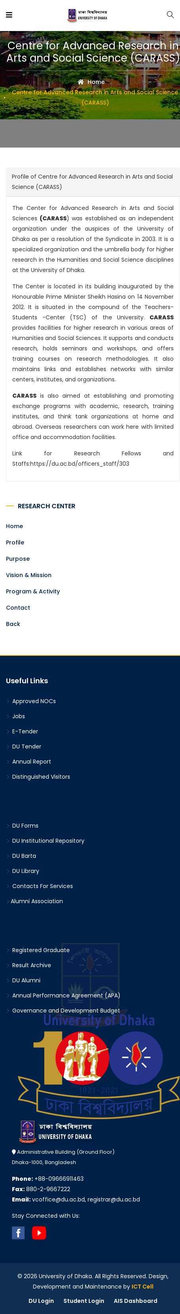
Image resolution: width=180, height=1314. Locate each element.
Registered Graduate (38, 950)
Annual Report (28, 762)
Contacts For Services (39, 886)
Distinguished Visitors (38, 777)
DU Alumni (23, 980)
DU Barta (21, 856)
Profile (15, 542)
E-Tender (22, 731)
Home (91, 82)
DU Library (22, 871)
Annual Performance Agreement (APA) (63, 995)
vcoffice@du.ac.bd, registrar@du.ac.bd (76, 1199)
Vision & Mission (29, 575)
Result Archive (28, 965)
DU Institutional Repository (45, 841)
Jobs (15, 716)
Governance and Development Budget (63, 1011)
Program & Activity (33, 591)
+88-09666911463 (48, 1179)
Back (13, 624)
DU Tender (23, 746)
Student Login (83, 1301)
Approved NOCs (31, 701)
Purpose (18, 559)
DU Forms (22, 826)
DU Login (41, 1301)
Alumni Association (34, 901)
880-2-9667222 (41, 1189)
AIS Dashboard (135, 1301)
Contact (18, 608)
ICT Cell (142, 1287)
